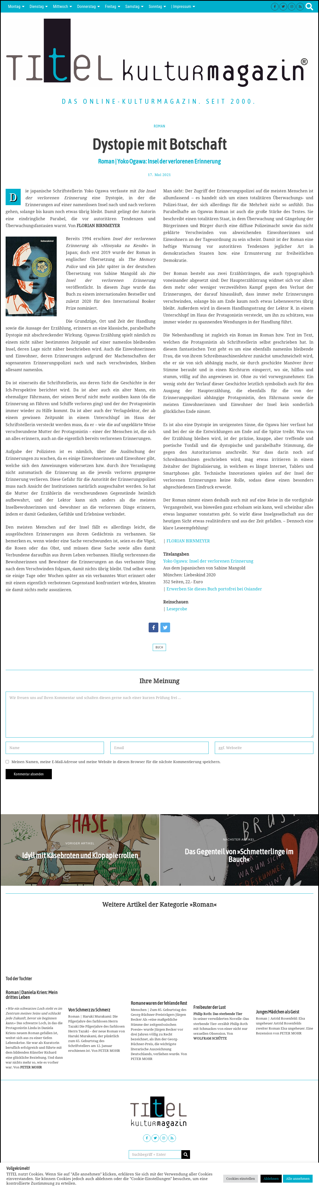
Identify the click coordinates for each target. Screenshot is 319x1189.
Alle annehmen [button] (298, 1178)
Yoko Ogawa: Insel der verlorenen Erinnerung (208, 561)
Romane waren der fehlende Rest (159, 1003)
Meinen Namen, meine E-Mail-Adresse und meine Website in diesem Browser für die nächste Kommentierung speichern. (116, 761)
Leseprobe (177, 609)
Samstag (132, 6)
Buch (159, 647)
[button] (185, 1154)
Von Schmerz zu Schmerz (89, 1009)
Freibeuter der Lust (209, 1007)
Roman (159, 126)
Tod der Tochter (19, 978)
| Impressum (181, 6)
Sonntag (155, 6)
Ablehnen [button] (271, 1178)
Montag (14, 6)
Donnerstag (86, 6)
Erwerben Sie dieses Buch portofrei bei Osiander (214, 589)
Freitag (110, 6)
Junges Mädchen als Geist (277, 1012)
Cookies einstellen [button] (240, 1178)
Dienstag (37, 6)
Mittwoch (60, 6)
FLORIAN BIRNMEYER (188, 541)
